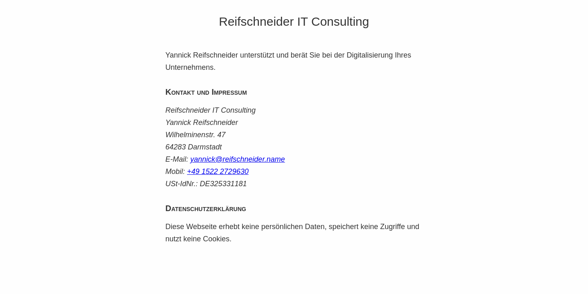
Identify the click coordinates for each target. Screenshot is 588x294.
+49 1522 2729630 (218, 171)
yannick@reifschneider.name (237, 159)
